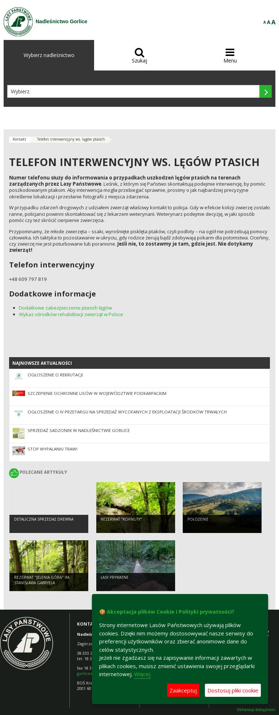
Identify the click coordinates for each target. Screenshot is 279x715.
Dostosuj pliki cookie (232, 690)
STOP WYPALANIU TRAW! (52, 449)
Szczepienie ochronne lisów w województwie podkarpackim (97, 393)
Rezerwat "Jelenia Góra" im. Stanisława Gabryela (42, 580)
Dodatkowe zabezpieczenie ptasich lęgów (65, 307)
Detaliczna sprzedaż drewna (43, 519)
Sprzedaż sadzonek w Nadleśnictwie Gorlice (79, 430)
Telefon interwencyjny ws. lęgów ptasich (71, 139)
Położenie (198, 519)
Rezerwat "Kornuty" (121, 519)
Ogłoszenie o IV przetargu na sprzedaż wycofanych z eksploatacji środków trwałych (127, 412)
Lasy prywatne (115, 577)
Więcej (142, 674)
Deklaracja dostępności (256, 710)
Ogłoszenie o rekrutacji (55, 374)
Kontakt (19, 139)
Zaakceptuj (183, 690)
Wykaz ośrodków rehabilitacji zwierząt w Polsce (71, 314)
